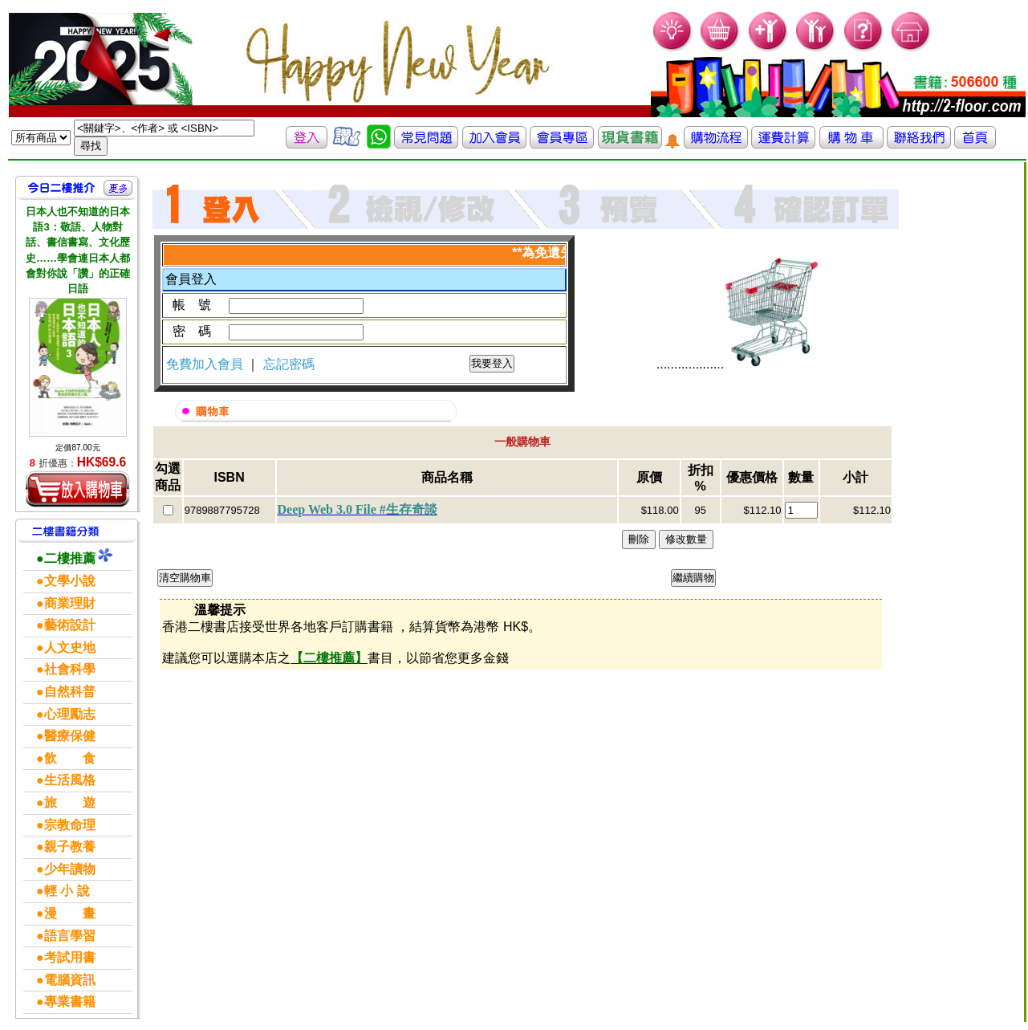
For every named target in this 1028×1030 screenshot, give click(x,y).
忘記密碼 (289, 364)
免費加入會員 (206, 364)
